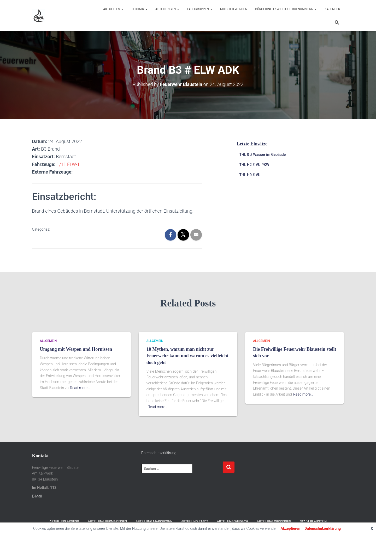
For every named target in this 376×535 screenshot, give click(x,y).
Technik (139, 9)
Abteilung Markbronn (154, 521)
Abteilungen (167, 9)
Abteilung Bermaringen (107, 521)
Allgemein (48, 340)
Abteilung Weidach (232, 521)
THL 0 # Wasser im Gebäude (262, 154)
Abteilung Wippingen (274, 521)
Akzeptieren (290, 528)
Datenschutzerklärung (158, 453)
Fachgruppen (199, 9)
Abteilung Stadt (194, 521)
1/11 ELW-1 (68, 164)
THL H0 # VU (249, 175)
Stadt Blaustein (313, 521)
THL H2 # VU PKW (254, 165)
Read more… (80, 387)
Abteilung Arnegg (64, 521)
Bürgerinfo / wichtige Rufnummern (286, 9)
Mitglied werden (233, 9)
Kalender (332, 9)
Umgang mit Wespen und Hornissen (76, 349)
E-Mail (37, 496)
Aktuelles (113, 9)
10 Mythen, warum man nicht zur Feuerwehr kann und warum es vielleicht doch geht (187, 356)
